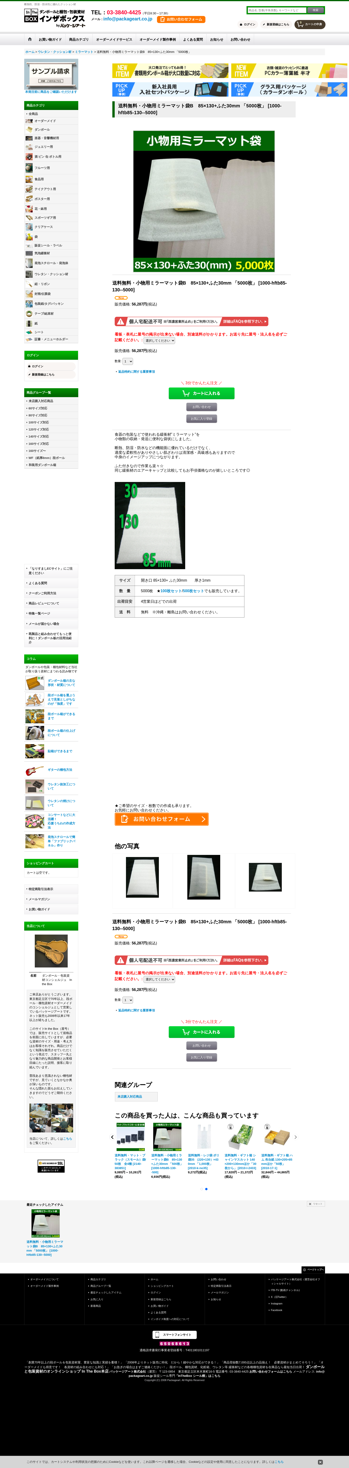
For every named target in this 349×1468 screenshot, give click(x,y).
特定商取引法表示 (41, 889)
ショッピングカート (162, 1285)
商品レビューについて (44, 603)
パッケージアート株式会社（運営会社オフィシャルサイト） (295, 1281)
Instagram (276, 1303)
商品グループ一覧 (100, 1285)
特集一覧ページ (39, 613)
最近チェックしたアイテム (106, 1292)
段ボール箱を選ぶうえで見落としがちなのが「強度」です (61, 699)
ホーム (154, 1279)
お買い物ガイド (39, 909)
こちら (67, 1138)
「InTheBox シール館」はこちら (197, 1376)
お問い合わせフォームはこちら (270, 1371)
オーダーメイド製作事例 (44, 1285)
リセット (317, 1203)
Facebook (276, 1310)
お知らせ (216, 1299)
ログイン (249, 24)
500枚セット (193, 591)
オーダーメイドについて (44, 1279)
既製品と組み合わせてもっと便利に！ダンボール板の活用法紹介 (50, 638)
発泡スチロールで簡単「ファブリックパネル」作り (61, 841)
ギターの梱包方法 (60, 769)
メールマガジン (39, 899)
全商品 (33, 114)
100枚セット (171, 591)
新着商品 (95, 1305)
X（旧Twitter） (279, 1297)
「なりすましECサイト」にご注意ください (51, 571)
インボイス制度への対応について (170, 1319)
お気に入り (96, 1299)
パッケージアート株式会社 (127, 1371)
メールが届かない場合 (44, 624)
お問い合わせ (201, 407)
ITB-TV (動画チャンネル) (285, 1290)
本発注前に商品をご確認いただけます (51, 92)
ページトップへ (315, 1269)
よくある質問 (38, 583)
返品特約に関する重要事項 (136, 371)
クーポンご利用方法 (42, 593)
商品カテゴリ (98, 1279)
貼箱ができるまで (60, 751)
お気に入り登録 (201, 418)
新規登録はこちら (278, 24)
